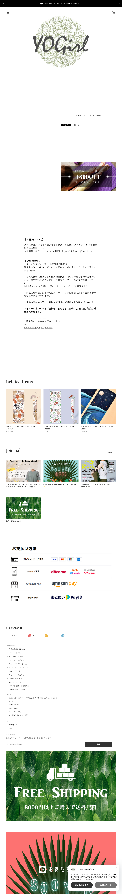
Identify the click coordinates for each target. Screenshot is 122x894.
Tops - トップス (15, 653)
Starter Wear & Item (17, 690)
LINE (10, 728)
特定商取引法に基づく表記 (18, 715)
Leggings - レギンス (16, 660)
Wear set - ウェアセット (18, 667)
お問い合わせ (13, 708)
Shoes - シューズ (15, 679)
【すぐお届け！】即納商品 (19, 686)
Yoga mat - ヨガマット (17, 675)
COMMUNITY (14, 705)
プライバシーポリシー (17, 712)
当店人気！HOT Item (17, 649)
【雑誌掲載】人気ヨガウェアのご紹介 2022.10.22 (96, 486)
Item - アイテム (15, 682)
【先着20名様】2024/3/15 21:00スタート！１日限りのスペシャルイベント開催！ (23, 486)
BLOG (11, 701)
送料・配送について (14, 521)
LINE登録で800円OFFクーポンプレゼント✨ (60, 486)
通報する (76, 125)
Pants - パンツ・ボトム (18, 664)
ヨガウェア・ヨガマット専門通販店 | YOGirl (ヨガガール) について (33, 698)
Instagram (13, 725)
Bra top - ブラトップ (17, 656)
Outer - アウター (15, 671)
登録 (98, 744)
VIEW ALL (112, 453)
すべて (14, 636)
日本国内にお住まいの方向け (88, 115)
